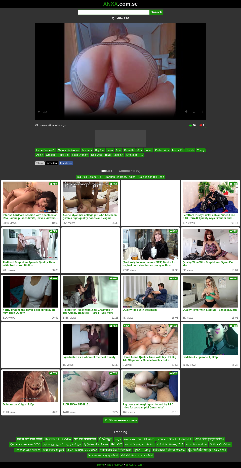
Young (201, 150)
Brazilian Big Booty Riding (120, 177)
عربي (118, 439)
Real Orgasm (80, 155)
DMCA (119, 464)
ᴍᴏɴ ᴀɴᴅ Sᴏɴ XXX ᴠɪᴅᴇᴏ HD (174, 439)
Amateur (87, 150)
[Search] (113, 12)
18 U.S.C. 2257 (135, 464)
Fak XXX (116, 444)
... (142, 155)
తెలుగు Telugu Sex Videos (82, 450)
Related (106, 171)
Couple (190, 150)
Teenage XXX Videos (27, 450)
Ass (139, 150)
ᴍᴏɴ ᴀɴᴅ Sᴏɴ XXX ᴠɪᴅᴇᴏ (139, 439)
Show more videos (120, 420)
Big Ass (99, 150)
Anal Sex (64, 155)
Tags (110, 464)
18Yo (108, 155)
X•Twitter (52, 163)
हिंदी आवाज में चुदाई (53, 450)
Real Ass (96, 155)
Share (40, 163)
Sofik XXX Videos (220, 444)
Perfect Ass (162, 150)
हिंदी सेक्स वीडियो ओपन (96, 444)
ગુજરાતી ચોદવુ (142, 450)
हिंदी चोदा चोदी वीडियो (85, 439)
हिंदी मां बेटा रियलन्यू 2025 (170, 444)
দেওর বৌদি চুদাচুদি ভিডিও (209, 439)
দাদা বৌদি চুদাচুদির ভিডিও (139, 444)
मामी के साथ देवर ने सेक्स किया (115, 450)
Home (101, 464)
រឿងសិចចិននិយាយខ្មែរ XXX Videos (207, 450)
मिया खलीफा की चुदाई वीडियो (103, 455)
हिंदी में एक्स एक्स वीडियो (29, 439)
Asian (39, 155)
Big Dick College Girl (89, 177)
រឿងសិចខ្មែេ (105, 439)
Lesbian (118, 155)
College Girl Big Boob (151, 177)
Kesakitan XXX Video (58, 439)
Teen (110, 150)
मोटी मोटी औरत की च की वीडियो (137, 455)
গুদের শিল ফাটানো (196, 444)
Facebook (66, 163)
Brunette (129, 150)
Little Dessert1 (45, 150)
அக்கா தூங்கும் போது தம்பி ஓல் (62, 444)
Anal (118, 150)
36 (192, 125)
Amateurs (131, 155)
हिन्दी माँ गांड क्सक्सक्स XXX (25, 444)
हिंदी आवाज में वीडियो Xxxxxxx (169, 450)
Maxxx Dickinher (68, 150)
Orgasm (51, 155)
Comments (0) (129, 171)
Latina (148, 150)
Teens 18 (177, 150)
